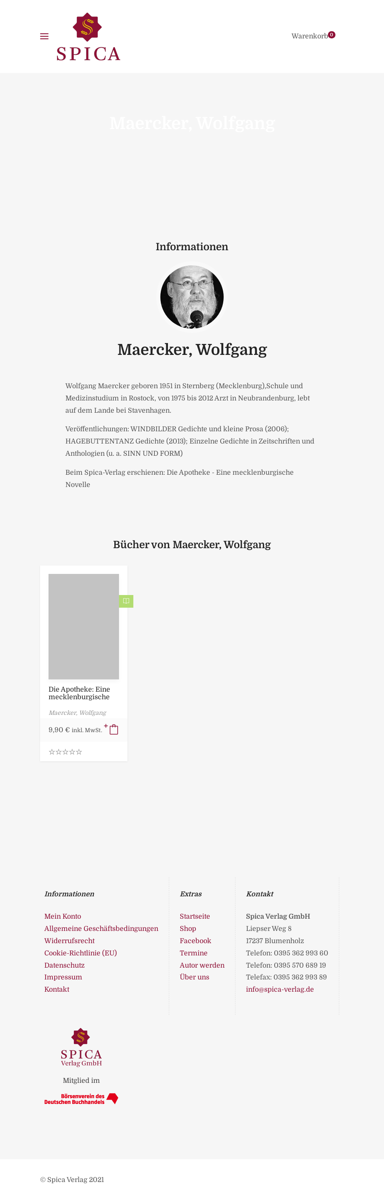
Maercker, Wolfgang (192, 350)
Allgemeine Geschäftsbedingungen (101, 929)
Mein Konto (62, 916)
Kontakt (56, 989)
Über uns (194, 977)
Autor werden (202, 965)
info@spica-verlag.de (280, 989)
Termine (194, 953)
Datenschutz (64, 965)
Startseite (195, 916)
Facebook (195, 941)
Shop (188, 929)
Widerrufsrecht (69, 941)
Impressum (63, 977)
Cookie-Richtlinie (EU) (80, 953)
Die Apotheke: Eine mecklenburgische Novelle (79, 697)
